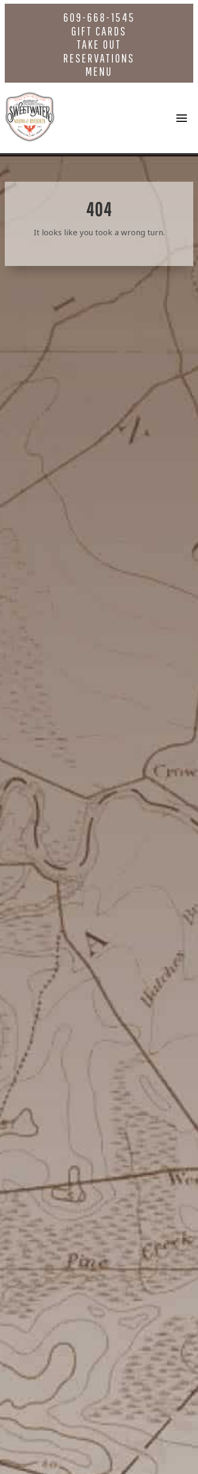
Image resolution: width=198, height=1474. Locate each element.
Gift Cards (99, 31)
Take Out (99, 44)
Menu (99, 71)
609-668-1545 (99, 17)
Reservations (99, 58)
